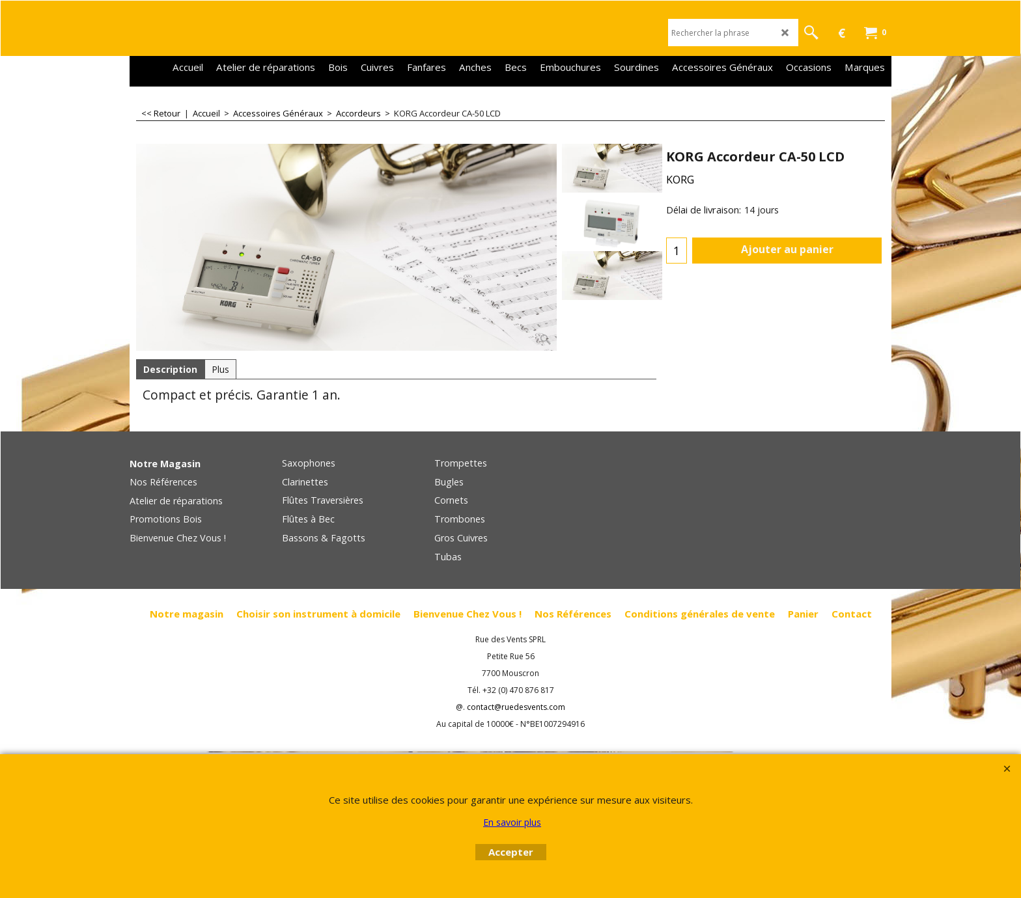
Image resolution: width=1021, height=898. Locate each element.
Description (170, 369)
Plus (220, 369)
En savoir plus (512, 822)
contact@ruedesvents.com (516, 707)
